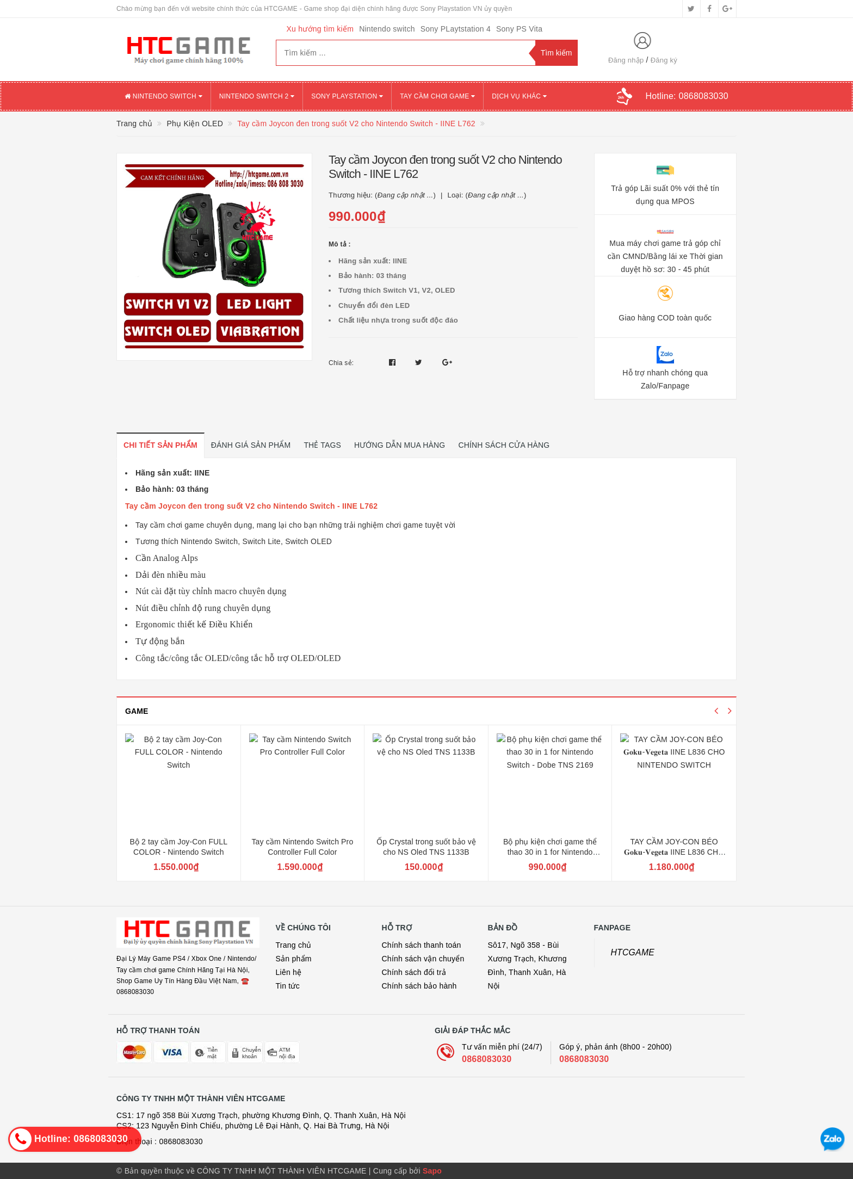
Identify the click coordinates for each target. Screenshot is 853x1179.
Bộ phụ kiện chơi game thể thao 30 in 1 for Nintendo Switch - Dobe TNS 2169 (550, 852)
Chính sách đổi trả (414, 972)
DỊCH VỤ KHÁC (519, 96)
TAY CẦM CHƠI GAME (437, 96)
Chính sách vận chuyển (423, 958)
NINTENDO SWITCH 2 (256, 96)
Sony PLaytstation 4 (456, 28)
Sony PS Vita (519, 28)
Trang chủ (294, 945)
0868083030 (486, 1059)
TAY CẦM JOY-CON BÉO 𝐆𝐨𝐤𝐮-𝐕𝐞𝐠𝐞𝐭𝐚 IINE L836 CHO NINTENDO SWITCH (674, 852)
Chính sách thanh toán (421, 945)
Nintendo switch (387, 28)
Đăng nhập (626, 60)
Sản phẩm (294, 958)
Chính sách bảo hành (419, 986)
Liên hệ (289, 972)
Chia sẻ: (341, 363)
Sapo (432, 1170)
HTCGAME (633, 952)
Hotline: (687, 96)
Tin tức (288, 986)
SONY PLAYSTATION (347, 96)
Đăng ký (664, 60)
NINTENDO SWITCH (163, 96)
